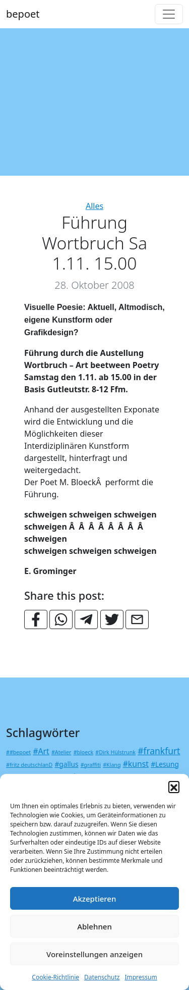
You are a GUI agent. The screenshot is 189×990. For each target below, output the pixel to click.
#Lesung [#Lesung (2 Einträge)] (165, 764)
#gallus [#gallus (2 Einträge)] (66, 764)
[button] (174, 786)
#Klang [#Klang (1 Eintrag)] (111, 764)
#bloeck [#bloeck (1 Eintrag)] (83, 752)
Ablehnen (94, 926)
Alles (94, 206)
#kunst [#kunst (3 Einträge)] (136, 763)
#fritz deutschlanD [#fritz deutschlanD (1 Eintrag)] (29, 764)
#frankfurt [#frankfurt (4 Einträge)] (159, 751)
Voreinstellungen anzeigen (94, 954)
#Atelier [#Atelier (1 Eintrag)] (61, 752)
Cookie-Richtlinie (55, 977)
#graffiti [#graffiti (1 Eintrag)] (91, 764)
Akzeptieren (94, 899)
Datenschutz (101, 977)
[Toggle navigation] (169, 14)
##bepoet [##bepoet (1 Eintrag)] (18, 752)
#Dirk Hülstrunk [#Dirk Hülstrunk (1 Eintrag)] (115, 752)
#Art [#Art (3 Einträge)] (41, 751)
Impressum (140, 977)
